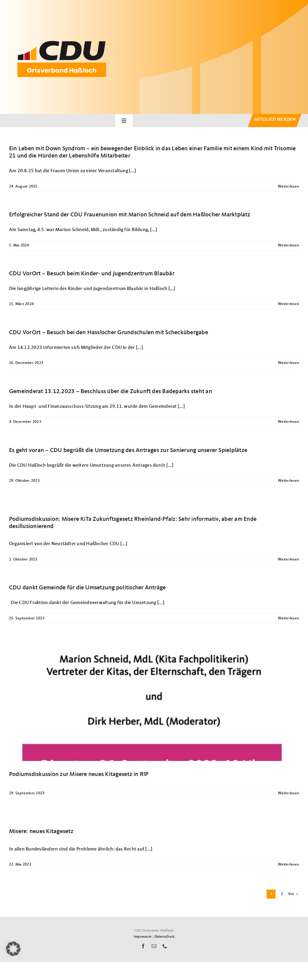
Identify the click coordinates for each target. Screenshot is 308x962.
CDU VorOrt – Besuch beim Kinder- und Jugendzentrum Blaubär (91, 274)
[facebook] (143, 946)
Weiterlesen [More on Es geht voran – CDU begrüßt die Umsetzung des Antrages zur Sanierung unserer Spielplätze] (288, 481)
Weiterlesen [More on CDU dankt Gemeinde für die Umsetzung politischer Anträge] (288, 618)
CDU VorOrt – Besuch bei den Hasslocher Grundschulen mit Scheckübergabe (108, 333)
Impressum (143, 937)
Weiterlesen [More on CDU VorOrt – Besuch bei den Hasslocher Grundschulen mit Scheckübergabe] (288, 363)
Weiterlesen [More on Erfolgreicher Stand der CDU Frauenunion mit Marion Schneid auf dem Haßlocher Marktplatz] (288, 245)
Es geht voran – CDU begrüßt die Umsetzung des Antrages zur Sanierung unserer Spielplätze (128, 450)
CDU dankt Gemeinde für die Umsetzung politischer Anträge (87, 588)
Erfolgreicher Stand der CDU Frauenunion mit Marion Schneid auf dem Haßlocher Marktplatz (129, 215)
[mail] (154, 946)
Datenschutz (165, 937)
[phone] (164, 946)
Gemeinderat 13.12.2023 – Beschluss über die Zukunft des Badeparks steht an (110, 392)
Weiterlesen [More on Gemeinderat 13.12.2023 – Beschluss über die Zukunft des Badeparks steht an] (288, 422)
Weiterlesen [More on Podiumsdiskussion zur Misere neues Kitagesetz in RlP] (288, 793)
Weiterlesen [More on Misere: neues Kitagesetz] (288, 864)
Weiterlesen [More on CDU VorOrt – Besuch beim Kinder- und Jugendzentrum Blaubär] (288, 304)
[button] (13, 949)
